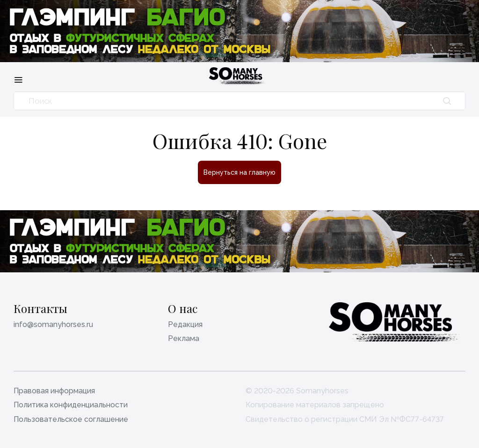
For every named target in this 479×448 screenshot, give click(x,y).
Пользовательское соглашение (71, 419)
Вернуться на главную (239, 172)
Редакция (185, 324)
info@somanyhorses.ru (53, 324)
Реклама (183, 338)
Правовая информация (54, 390)
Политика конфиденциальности (71, 404)
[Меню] (18, 79)
